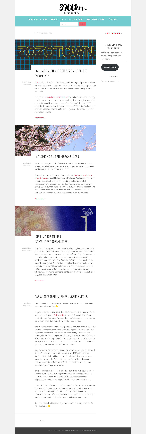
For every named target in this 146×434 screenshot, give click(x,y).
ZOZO (37, 82)
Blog (45, 19)
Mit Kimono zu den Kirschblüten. (57, 156)
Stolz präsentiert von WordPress (60, 430)
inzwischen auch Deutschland (58, 97)
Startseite (33, 19)
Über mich (113, 19)
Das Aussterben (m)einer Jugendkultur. (61, 296)
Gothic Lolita (59, 315)
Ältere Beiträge (40, 421)
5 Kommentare (27, 84)
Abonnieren (110, 67)
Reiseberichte (57, 19)
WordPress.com (91, 430)
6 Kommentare (27, 305)
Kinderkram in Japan (95, 19)
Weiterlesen (40, 118)
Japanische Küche (75, 19)
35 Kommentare (26, 250)
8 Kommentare (27, 165)
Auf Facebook (113, 33)
